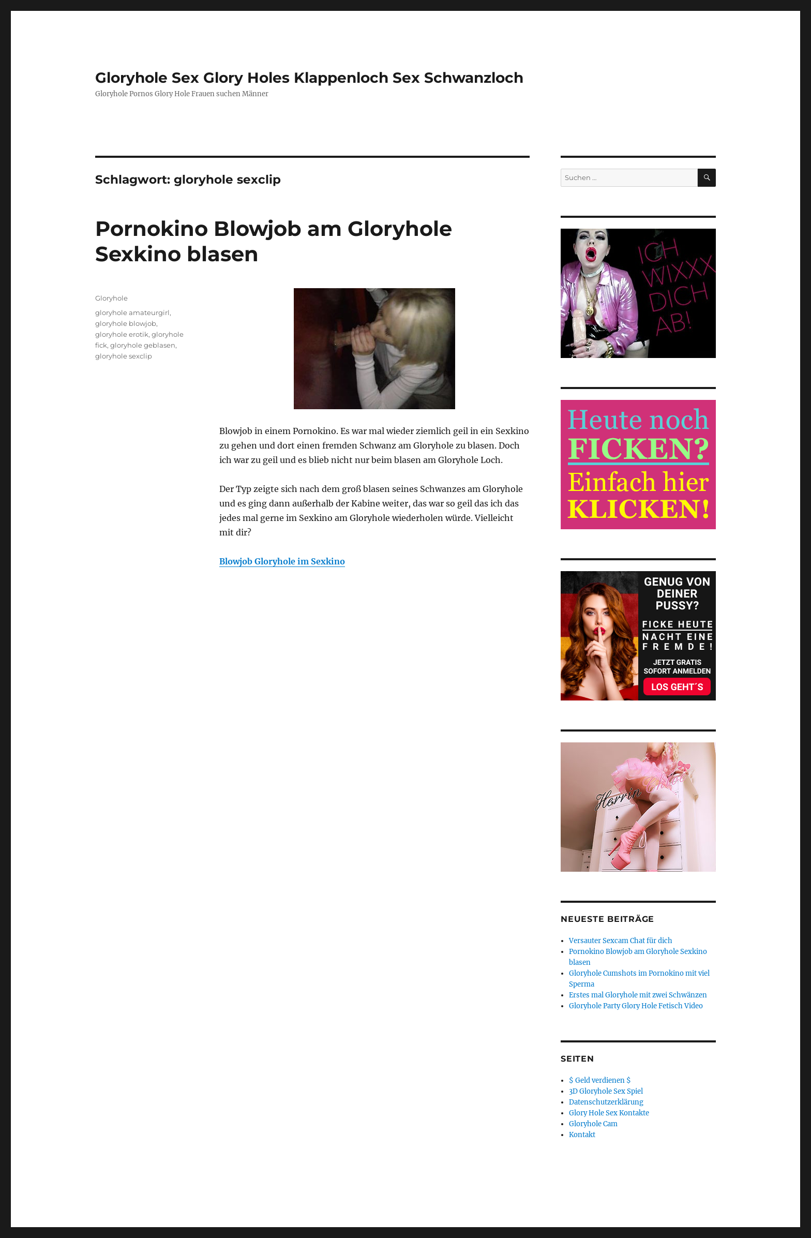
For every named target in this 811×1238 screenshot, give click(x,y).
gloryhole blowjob (125, 323)
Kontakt (582, 1134)
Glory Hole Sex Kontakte (609, 1113)
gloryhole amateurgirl (132, 312)
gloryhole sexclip (123, 356)
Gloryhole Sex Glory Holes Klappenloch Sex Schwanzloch (309, 77)
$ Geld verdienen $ (600, 1080)
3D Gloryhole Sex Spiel (606, 1091)
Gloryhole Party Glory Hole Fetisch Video (636, 1006)
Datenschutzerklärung (606, 1102)
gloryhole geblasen (142, 345)
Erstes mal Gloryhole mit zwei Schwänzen (638, 995)
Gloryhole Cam (593, 1124)
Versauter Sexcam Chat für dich (620, 940)
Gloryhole (111, 298)
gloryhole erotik (121, 334)
